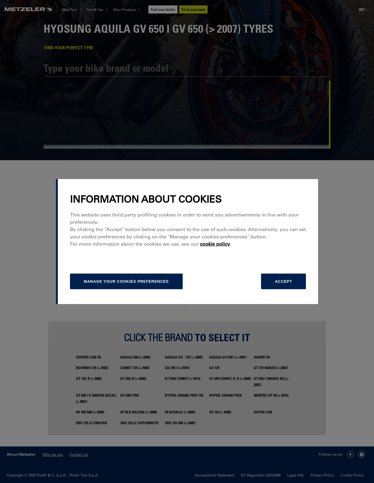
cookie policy (215, 244)
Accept (283, 281)
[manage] (126, 281)
